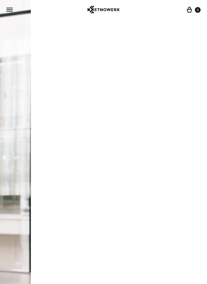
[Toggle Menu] (9, 9)
